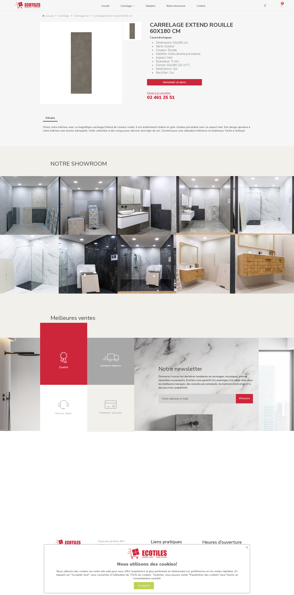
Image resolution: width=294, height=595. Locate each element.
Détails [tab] (50, 118)
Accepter (144, 586)
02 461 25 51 (161, 97)
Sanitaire (150, 6)
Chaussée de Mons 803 (111, 541)
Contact (201, 6)
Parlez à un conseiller (159, 93)
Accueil (105, 6)
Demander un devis (174, 82)
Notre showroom (175, 6)
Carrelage (127, 6)
